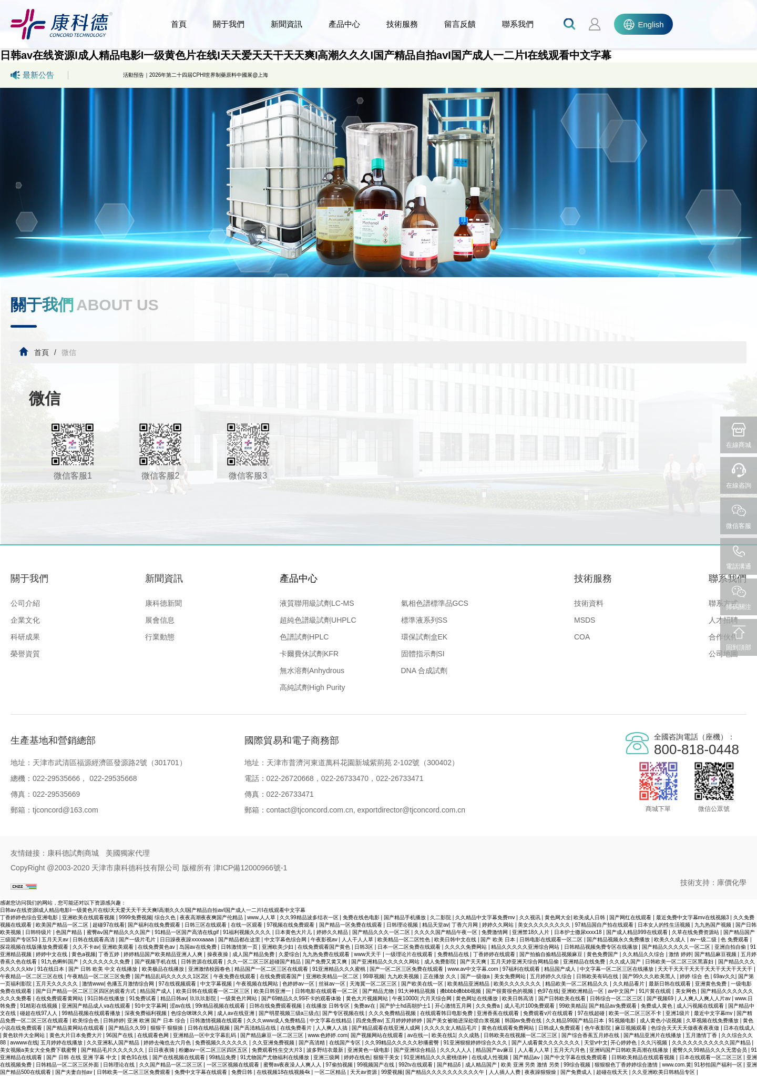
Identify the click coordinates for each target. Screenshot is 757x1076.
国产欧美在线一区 (423, 984)
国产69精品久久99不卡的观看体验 (302, 998)
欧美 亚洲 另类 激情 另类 (531, 1065)
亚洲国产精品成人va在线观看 (96, 1006)
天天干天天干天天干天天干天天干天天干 (706, 969)
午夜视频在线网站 (258, 984)
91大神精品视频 (417, 991)
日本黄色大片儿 (294, 932)
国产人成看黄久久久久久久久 (546, 1042)
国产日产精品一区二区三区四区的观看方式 (86, 991)
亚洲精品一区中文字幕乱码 (205, 1035)
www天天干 (368, 954)
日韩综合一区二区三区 (617, 998)
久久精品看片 (629, 984)
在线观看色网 (153, 1035)
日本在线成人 (739, 1028)
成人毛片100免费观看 (530, 1006)
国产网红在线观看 (631, 917)
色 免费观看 (735, 939)
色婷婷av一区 (298, 984)
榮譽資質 (25, 653)
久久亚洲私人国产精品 (114, 1042)
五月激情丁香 (702, 1035)
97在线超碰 (592, 1013)
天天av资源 (364, 1072)
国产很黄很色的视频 (510, 991)
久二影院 (441, 917)
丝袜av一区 (332, 984)
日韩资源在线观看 (202, 962)
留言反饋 (460, 23)
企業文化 (25, 620)
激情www (93, 984)
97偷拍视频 (340, 1065)
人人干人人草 (358, 939)
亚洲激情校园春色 (210, 969)
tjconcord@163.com (65, 810)
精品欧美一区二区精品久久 (577, 984)
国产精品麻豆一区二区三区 (272, 1035)
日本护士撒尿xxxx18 (578, 932)
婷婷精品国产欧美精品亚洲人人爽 (164, 954)
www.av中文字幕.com (474, 969)
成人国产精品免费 (254, 954)
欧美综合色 (86, 1020)
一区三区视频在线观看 (234, 1065)
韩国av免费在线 (524, 1020)
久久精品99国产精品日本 (576, 1020)
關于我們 (228, 23)
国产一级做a (476, 976)
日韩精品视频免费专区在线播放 (601, 947)
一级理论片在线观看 (409, 954)
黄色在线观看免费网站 (509, 1028)
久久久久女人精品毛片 (451, 1028)
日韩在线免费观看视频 (276, 1006)
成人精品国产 (481, 1065)
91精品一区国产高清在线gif (187, 932)
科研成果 (25, 637)
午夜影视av (325, 939)
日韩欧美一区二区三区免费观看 (134, 1072)
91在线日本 (51, 969)
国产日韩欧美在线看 (562, 998)
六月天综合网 (436, 998)
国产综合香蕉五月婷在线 (591, 1035)
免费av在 (365, 1006)
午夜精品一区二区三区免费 (99, 976)
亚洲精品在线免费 (585, 962)
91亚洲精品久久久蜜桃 (339, 969)
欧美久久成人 (670, 939)
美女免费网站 (510, 976)
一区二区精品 (330, 1072)
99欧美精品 (572, 1006)
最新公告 (32, 75)
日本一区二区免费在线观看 (409, 947)
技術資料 (588, 603)
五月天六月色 (570, 1050)
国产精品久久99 (127, 1028)
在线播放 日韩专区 (328, 1006)
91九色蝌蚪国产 (60, 962)
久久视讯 (530, 917)
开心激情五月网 (454, 1006)
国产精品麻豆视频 (716, 954)
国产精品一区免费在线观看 (351, 925)
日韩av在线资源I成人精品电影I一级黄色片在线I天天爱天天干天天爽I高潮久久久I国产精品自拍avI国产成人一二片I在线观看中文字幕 (305, 55)
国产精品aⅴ (527, 1057)
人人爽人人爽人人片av (705, 998)
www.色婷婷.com (328, 1035)
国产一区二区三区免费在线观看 (407, 969)
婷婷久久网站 (498, 925)
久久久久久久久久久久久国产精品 (712, 1042)
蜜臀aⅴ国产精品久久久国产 (119, 932)
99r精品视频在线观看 (220, 1006)
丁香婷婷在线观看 (495, 954)
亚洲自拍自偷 (731, 947)
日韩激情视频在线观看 (217, 1020)
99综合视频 (578, 1065)
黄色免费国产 (603, 954)
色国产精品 (70, 932)
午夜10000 (404, 998)
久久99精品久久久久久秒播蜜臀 (403, 1042)
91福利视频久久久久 (247, 932)
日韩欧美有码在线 (598, 976)
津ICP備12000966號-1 (250, 868)
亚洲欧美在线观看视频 (89, 917)
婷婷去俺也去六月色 (168, 1042)
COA (582, 637)
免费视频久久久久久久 (222, 1042)
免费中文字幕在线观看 (202, 1072)
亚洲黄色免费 (711, 984)
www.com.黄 (677, 1065)
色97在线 (548, 991)
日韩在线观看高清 (94, 939)
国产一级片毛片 (138, 939)
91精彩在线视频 (39, 1006)
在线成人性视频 (491, 1057)
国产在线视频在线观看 (179, 1057)
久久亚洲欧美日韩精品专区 (664, 1072)
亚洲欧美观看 (118, 947)
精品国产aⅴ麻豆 (495, 1050)
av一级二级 (704, 939)
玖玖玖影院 (204, 998)
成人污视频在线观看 (701, 1006)
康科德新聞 (163, 603)
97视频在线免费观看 (291, 925)
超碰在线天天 (612, 1072)
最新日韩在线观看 (670, 984)
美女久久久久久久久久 (545, 925)
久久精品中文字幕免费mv (485, 917)
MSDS (584, 620)
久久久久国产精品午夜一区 (446, 932)
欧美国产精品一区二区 (63, 925)
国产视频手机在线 (156, 962)
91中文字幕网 (151, 1006)
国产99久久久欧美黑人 (649, 976)
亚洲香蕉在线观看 (498, 1013)
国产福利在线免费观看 (155, 925)
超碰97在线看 (109, 925)
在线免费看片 (296, 1028)
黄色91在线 (135, 1057)
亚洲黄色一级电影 (369, 1050)
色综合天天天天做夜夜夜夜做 (686, 1028)
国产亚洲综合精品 (415, 1050)
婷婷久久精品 (333, 932)
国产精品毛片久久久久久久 (113, 1050)
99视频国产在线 (376, 1065)
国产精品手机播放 (405, 917)
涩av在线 (181, 1006)
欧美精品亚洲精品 (469, 984)
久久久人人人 (456, 1050)
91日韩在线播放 (106, 998)
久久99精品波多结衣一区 (310, 917)
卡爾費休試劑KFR (309, 653)
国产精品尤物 (378, 991)
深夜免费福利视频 (146, 1013)
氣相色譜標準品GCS (434, 603)
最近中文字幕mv (714, 1013)
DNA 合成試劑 (424, 670)
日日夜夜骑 (162, 1050)
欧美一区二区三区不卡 (636, 1013)
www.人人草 (262, 917)
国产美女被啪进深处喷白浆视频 (464, 1020)
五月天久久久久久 (57, 984)
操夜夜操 (218, 954)
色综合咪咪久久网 (192, 1013)
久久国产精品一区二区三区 (171, 1065)
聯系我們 (518, 23)
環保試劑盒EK (424, 637)
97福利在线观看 (522, 969)
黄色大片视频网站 (368, 998)
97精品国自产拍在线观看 (605, 925)
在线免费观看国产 (281, 976)
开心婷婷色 (624, 1042)
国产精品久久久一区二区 (382, 932)
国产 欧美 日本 (498, 939)
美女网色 (687, 991)
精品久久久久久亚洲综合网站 (526, 947)
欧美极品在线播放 (164, 969)
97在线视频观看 (178, 984)
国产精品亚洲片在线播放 (653, 1035)
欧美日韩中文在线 (456, 939)
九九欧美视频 (404, 976)
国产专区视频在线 (344, 1013)
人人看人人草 (534, 1050)
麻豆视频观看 (631, 1028)
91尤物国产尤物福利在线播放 (275, 1057)
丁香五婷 (109, 954)
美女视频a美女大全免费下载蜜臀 (39, 1050)
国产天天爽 (474, 962)
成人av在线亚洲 (236, 1013)
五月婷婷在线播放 (62, 1042)
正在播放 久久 (440, 976)
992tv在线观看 (416, 1065)
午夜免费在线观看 (235, 976)
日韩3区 (364, 947)
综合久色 (166, 917)
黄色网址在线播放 (477, 998)
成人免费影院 (440, 962)
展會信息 (160, 620)
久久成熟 (469, 1035)
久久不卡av (86, 947)
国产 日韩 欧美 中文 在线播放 (103, 969)
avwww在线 (23, 1042)
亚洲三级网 (327, 1057)
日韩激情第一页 (240, 947)
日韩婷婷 (113, 1020)
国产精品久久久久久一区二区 (677, 947)
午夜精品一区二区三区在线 (32, 976)
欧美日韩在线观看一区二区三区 (213, 991)
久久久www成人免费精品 (276, 1020)
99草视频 (373, 976)
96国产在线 (120, 1035)
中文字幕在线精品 (331, 1020)
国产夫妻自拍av (74, 1072)
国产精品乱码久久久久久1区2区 (172, 976)
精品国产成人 (560, 969)
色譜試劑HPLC (304, 637)
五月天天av (55, 939)
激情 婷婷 (680, 954)
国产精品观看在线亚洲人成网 (387, 1028)
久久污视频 (655, 1042)
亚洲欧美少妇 (278, 947)
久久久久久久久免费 (107, 962)
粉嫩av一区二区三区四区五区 (214, 1050)
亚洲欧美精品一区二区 (333, 976)
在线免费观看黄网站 (60, 998)
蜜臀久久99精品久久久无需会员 (710, 1050)
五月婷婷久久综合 (552, 976)
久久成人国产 (625, 962)
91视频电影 (623, 1020)
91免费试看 (143, 998)
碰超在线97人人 (39, 1013)
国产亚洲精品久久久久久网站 (386, 962)
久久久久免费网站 (466, 947)
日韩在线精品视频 (209, 1028)
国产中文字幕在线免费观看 (576, 1057)
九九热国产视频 (713, 925)
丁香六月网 (465, 925)
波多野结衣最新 (325, 1050)
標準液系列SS (424, 620)
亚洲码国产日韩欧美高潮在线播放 (629, 1050)
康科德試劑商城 (73, 853)
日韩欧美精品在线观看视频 (643, 1057)
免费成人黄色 (657, 1006)
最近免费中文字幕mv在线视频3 (693, 917)
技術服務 (402, 23)
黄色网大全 (558, 917)
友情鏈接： (29, 853)
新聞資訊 (286, 23)
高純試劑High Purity (312, 687)
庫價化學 (731, 882)
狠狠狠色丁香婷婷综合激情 (627, 1065)
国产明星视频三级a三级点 (289, 1013)
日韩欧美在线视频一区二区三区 (521, 1035)
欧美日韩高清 (518, 998)
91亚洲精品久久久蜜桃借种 (436, 1057)
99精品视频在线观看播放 (91, 1013)
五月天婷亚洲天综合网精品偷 (525, 962)
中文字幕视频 (216, 984)
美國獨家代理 (128, 853)
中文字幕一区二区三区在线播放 (617, 969)
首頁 (179, 23)
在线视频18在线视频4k (284, 1072)
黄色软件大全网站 (24, 1035)
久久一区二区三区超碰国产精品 (264, 962)
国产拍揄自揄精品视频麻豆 (551, 954)
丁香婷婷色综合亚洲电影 (29, 917)
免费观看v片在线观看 (549, 1013)
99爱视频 (392, 1072)
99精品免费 (223, 1057)
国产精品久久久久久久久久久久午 (445, 1072)
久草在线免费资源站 (696, 932)
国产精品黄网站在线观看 (76, 1028)
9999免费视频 (135, 917)
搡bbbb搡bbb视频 (461, 991)
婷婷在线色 (357, 1057)
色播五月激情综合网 (131, 984)
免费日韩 (242, 1072)
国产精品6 (449, 1065)
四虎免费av (369, 1020)
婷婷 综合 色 (695, 976)
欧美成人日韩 (590, 917)
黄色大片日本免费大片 (76, 1035)
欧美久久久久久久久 (518, 984)
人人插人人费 (505, 1072)
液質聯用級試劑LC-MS (317, 603)
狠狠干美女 (387, 1057)
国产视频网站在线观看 (378, 1035)
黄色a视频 (83, 954)
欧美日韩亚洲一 (273, 991)
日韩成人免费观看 (560, 1028)
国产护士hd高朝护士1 (406, 1006)
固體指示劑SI (423, 653)
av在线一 (418, 1035)
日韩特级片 (39, 932)
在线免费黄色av (157, 947)
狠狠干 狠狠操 (167, 1028)
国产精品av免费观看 (613, 1006)
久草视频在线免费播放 (713, 1020)
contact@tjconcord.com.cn (310, 810)
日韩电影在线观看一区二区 (551, 939)
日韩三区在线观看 (206, 925)
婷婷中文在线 (52, 954)
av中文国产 (622, 991)
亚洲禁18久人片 (531, 932)
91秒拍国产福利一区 (718, 1065)
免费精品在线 (453, 954)
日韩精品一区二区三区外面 (68, 1065)
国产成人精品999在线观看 (637, 932)
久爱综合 (289, 954)
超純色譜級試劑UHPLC (318, 620)
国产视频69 (661, 998)
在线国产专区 (345, 1042)
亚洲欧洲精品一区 (583, 991)
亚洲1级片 (678, 1013)
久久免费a (488, 1006)
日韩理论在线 (119, 1065)
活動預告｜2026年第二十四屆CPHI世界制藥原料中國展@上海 (195, 75)
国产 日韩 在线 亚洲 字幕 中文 (82, 1057)
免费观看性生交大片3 (277, 1050)
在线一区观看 (247, 925)
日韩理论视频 (403, 925)
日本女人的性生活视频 (665, 925)
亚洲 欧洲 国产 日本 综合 (157, 1020)
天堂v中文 (596, 1042)
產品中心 (344, 23)
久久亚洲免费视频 (274, 1042)
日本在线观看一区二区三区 (711, 1057)
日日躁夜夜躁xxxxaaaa (187, 939)
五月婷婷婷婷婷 (404, 1020)
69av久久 (724, 976)
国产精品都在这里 (240, 939)
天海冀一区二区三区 (374, 984)
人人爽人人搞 (332, 1028)
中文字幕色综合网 (286, 939)
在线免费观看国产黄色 (325, 947)
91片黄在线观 (655, 991)
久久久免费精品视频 (393, 1013)
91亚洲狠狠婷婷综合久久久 (475, 1042)
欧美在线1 (444, 1035)
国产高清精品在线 (256, 1028)
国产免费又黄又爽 (327, 962)
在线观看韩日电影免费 (447, 1013)
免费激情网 (495, 932)
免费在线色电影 (362, 917)
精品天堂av (435, 925)
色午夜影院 (598, 1028)
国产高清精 (312, 1042)
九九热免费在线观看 (326, 954)
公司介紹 (25, 603)
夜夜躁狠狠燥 (541, 1072)
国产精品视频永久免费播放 (619, 939)
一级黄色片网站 (239, 998)
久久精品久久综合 (644, 954)
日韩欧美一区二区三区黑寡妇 (680, 962)
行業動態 (160, 637)
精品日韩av (173, 998)
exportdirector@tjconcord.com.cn (410, 810)
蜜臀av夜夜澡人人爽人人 (293, 1065)
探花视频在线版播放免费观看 (35, 947)
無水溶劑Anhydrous (312, 670)
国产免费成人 (577, 1072)
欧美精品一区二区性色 (404, 939)
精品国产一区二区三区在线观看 (272, 969)
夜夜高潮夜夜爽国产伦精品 (212, 917)
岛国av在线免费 (198, 947)
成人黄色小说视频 (661, 1020)
